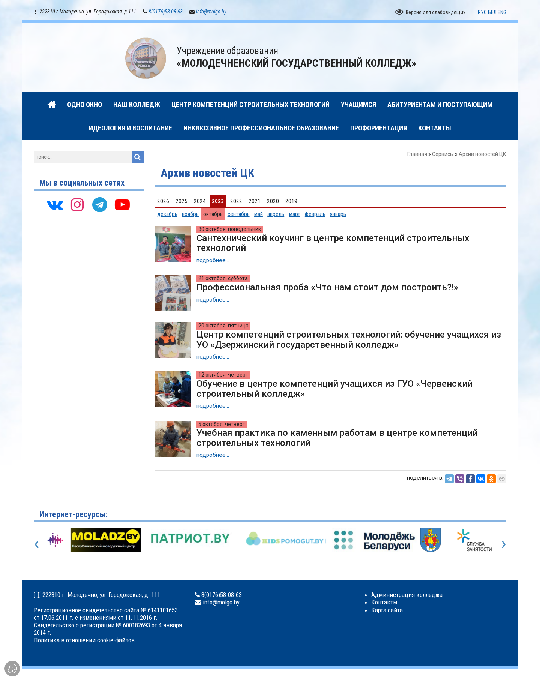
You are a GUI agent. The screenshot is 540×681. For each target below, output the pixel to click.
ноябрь (190, 214)
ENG (502, 12)
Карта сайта (387, 610)
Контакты (384, 602)
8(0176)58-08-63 (165, 12)
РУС (482, 12)
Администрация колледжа (406, 595)
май (258, 214)
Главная (417, 155)
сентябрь (239, 214)
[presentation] (36, 543)
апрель (275, 214)
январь (338, 214)
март (294, 214)
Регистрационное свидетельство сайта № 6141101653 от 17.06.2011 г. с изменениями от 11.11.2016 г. (106, 613)
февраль (315, 214)
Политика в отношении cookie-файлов (84, 640)
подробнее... (212, 260)
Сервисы (443, 155)
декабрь (167, 214)
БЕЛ (492, 12)
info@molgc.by (211, 12)
